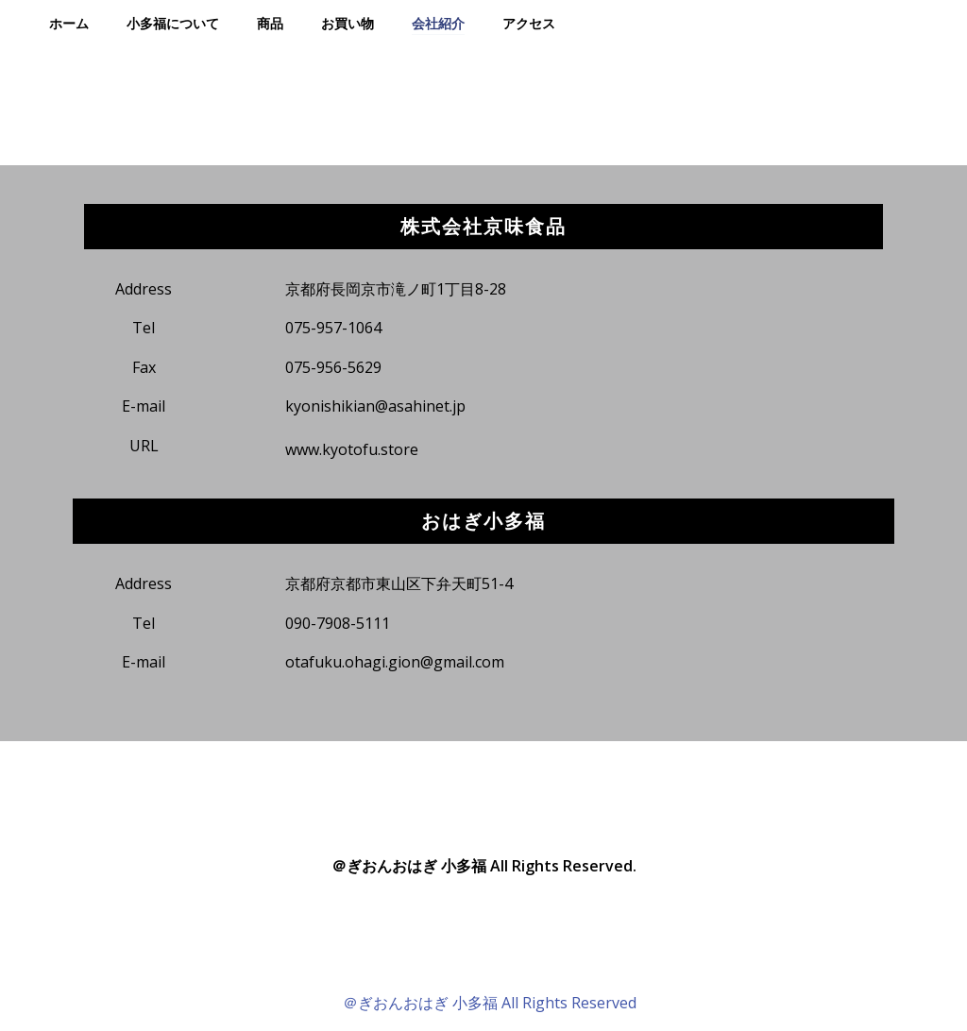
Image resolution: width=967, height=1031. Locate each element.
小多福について (173, 23)
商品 (270, 23)
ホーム (69, 23)
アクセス (528, 23)
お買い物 (347, 23)
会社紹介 (438, 23)
